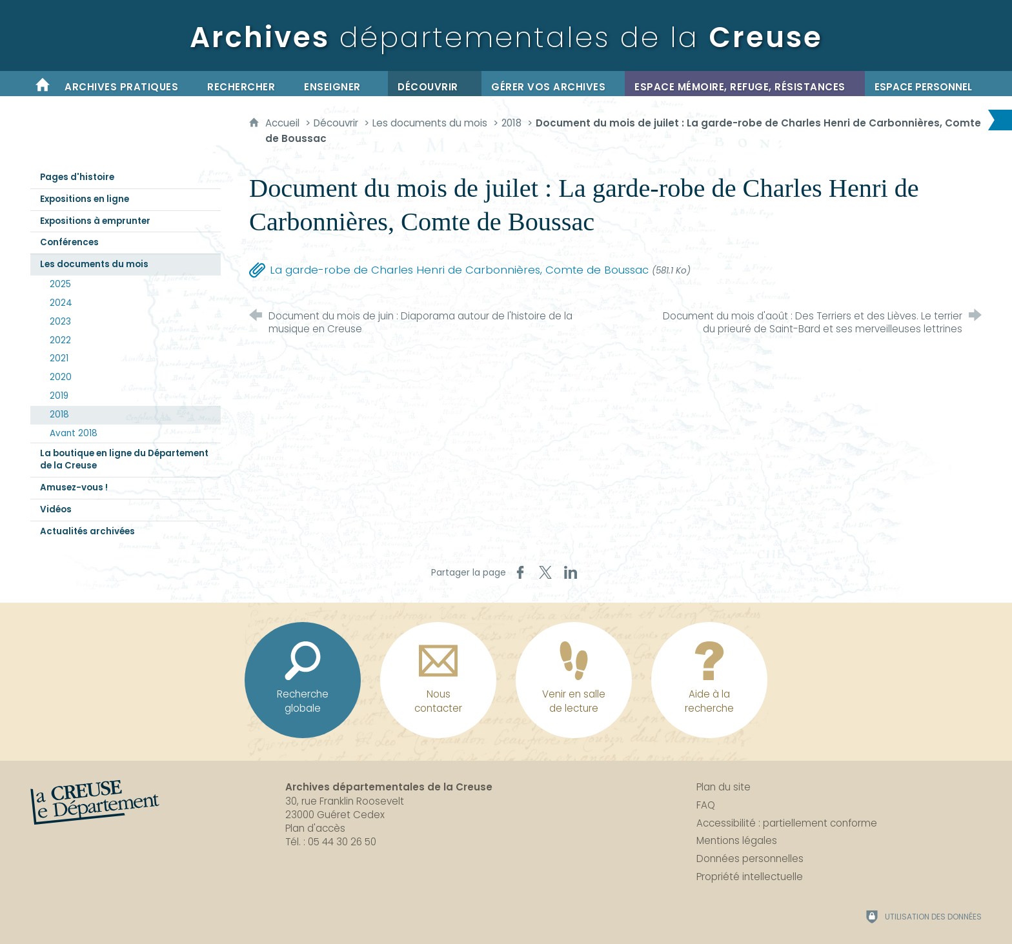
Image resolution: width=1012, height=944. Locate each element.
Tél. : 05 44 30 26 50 (330, 842)
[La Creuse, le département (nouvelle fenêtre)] (94, 802)
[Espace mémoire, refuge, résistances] (745, 83)
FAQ (705, 805)
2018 (511, 123)
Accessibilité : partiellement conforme (786, 823)
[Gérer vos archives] (553, 83)
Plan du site (723, 787)
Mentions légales (736, 840)
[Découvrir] (434, 83)
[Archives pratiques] (126, 83)
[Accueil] (42, 83)
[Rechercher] (245, 83)
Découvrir (336, 123)
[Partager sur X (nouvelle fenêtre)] (545, 572)
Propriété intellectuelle (749, 876)
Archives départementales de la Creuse (388, 787)
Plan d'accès (315, 828)
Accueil (283, 123)
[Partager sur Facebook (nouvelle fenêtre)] (520, 572)
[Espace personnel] (923, 83)
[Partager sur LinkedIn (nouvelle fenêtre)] (571, 572)
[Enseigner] (341, 83)
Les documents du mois (429, 123)
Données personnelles (750, 858)
